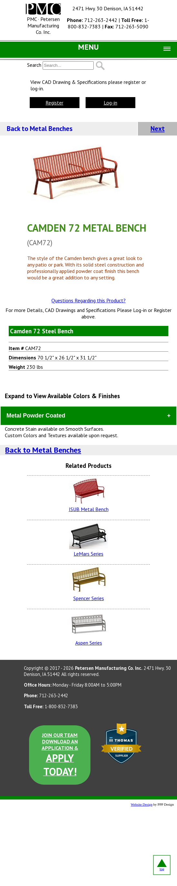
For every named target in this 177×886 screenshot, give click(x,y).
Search (34, 65)
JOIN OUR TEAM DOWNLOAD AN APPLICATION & (60, 755)
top (162, 865)
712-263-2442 (92, 20)
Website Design (141, 804)
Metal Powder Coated (35, 415)
